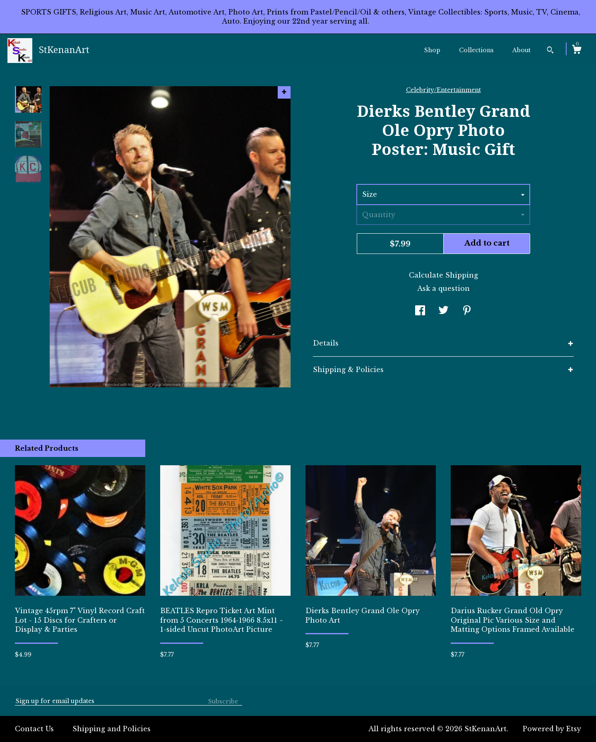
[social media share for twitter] (443, 311)
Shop (432, 50)
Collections (476, 50)
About (521, 50)
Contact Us (34, 729)
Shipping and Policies (111, 729)
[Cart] (576, 50)
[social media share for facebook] (420, 311)
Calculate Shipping (443, 275)
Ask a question (443, 288)
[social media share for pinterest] (467, 311)
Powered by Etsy (552, 729)
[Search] (550, 51)
